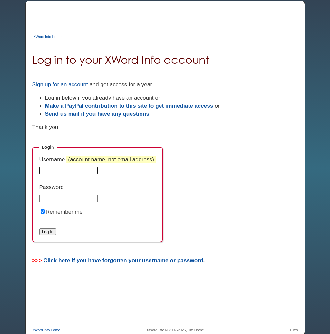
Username (97, 159)
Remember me (64, 211)
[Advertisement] (149, 15)
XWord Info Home (48, 37)
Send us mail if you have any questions (97, 113)
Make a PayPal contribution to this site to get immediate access (129, 105)
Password (51, 187)
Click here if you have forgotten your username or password (123, 260)
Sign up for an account (60, 84)
